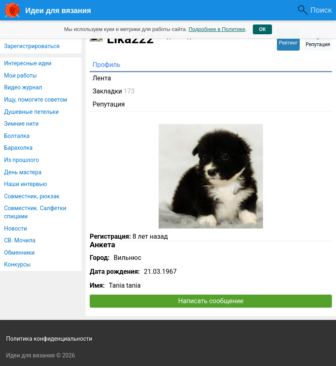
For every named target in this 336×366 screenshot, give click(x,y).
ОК (262, 29)
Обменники (19, 252)
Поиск (321, 10)
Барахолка (18, 147)
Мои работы (20, 75)
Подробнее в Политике (216, 29)
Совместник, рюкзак (32, 196)
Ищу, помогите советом (35, 99)
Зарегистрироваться (32, 46)
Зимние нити (21, 123)
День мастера (23, 172)
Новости (15, 228)
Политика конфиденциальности (49, 338)
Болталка (16, 136)
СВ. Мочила (19, 240)
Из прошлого (21, 160)
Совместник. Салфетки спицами (35, 212)
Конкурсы (17, 264)
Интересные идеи (27, 63)
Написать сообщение (210, 301)
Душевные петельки (31, 112)
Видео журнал (23, 87)
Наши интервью (25, 184)
